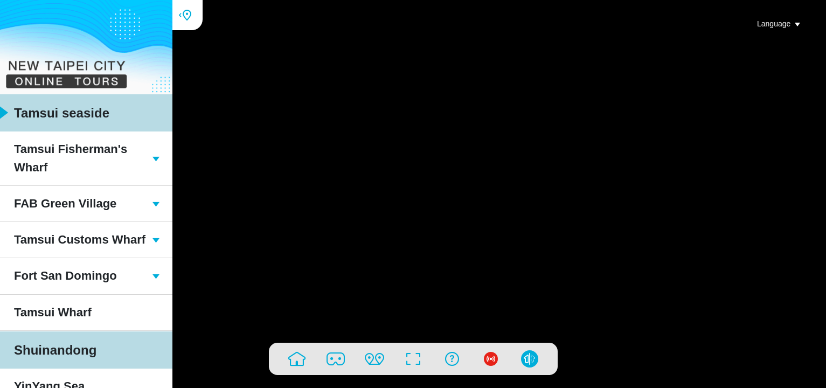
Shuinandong (48, 350)
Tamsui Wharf (46, 312)
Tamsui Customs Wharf (79, 239)
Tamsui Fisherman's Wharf (79, 158)
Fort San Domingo (79, 275)
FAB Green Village (79, 203)
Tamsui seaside (54, 113)
